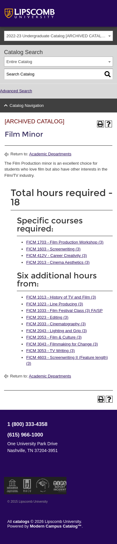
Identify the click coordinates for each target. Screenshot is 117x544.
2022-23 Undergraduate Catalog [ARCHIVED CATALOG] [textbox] (58, 36)
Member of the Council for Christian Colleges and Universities (12, 485)
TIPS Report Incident (59, 485)
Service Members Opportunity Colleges (42, 485)
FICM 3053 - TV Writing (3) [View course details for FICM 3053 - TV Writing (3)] (50, 350)
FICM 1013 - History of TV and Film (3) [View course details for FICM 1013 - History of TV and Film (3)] (61, 297)
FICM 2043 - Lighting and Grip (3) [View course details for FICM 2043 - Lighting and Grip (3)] (56, 330)
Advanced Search (16, 91)
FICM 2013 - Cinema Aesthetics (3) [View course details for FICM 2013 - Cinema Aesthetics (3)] (58, 262)
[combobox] (58, 36)
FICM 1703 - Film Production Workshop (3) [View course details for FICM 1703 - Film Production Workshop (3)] (65, 242)
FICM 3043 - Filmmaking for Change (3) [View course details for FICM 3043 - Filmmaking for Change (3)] (62, 344)
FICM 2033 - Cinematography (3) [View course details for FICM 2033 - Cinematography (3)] (56, 324)
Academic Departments (50, 154)
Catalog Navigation (27, 105)
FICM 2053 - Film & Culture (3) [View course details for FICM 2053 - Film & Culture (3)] (54, 337)
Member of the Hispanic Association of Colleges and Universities (27, 485)
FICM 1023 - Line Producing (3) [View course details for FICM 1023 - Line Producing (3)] (54, 304)
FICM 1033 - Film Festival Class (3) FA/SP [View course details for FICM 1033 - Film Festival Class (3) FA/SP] (64, 310)
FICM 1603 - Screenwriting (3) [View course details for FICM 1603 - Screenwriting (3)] (53, 249)
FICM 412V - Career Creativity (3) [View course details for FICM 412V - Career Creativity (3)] (56, 255)
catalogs (21, 521)
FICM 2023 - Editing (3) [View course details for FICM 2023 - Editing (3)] (47, 317)
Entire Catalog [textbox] (19, 61)
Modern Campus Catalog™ (56, 526)
